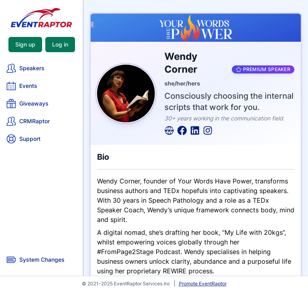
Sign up (25, 44)
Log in (60, 44)
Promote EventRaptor (203, 284)
